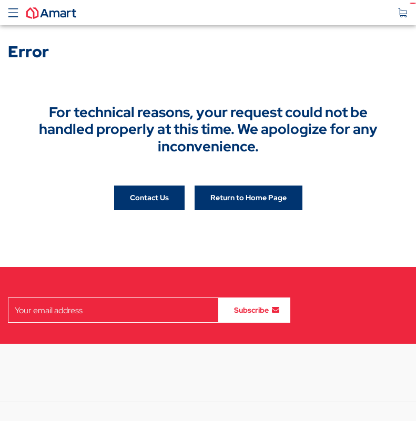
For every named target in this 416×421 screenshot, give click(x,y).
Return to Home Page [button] (248, 197)
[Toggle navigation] (13, 13)
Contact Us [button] (149, 197)
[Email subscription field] (113, 310)
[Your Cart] (405, 12)
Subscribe (251, 310)
